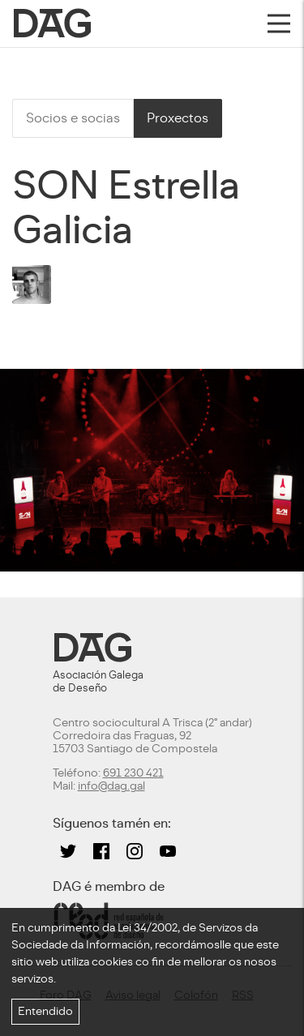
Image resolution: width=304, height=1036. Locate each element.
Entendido (45, 1011)
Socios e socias (73, 118)
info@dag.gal (111, 786)
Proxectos (177, 118)
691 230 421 (133, 773)
